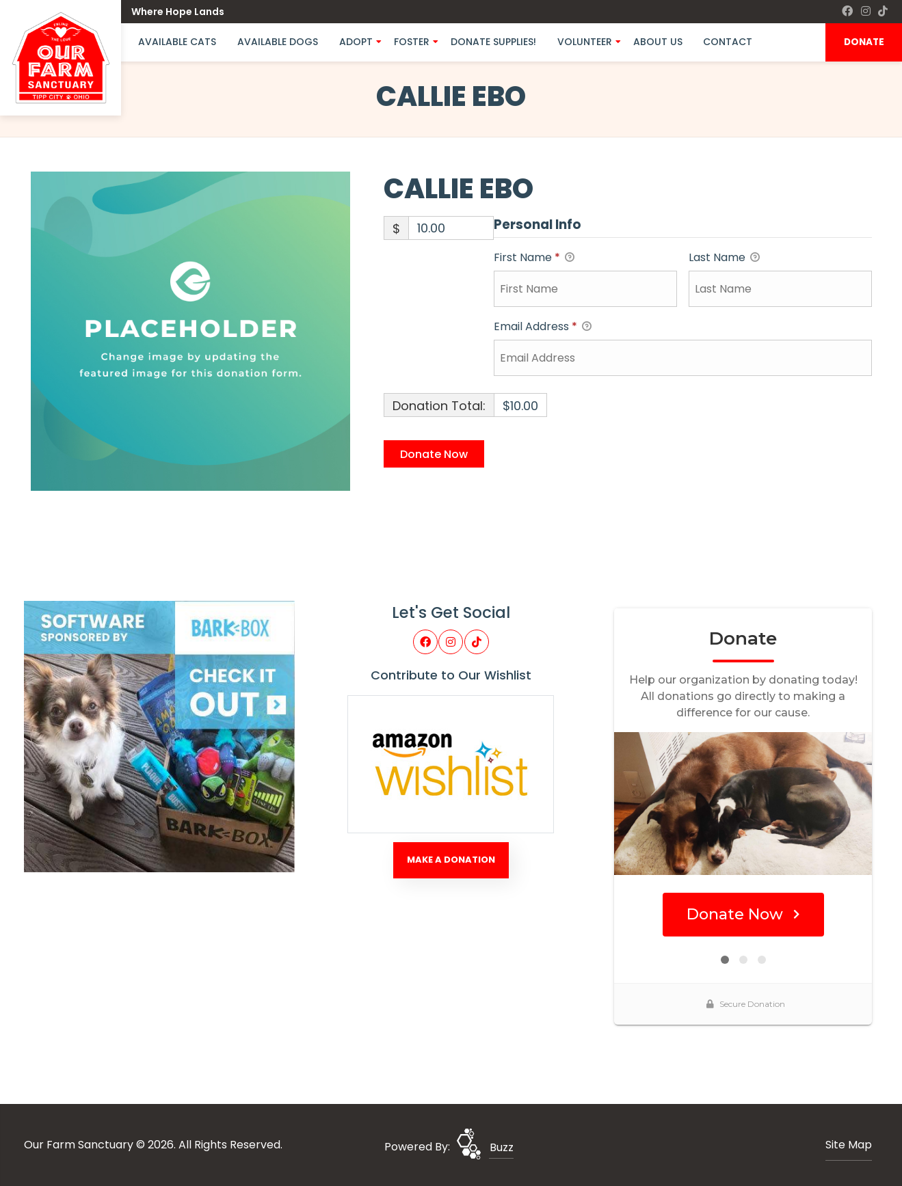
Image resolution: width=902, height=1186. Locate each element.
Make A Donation (451, 859)
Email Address (543, 327)
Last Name (724, 258)
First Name (534, 258)
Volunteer (584, 42)
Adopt (356, 42)
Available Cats (177, 42)
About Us (657, 42)
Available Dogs (277, 42)
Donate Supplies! (493, 42)
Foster (411, 42)
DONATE (864, 42)
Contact (727, 42)
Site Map (848, 1145)
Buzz (502, 1147)
